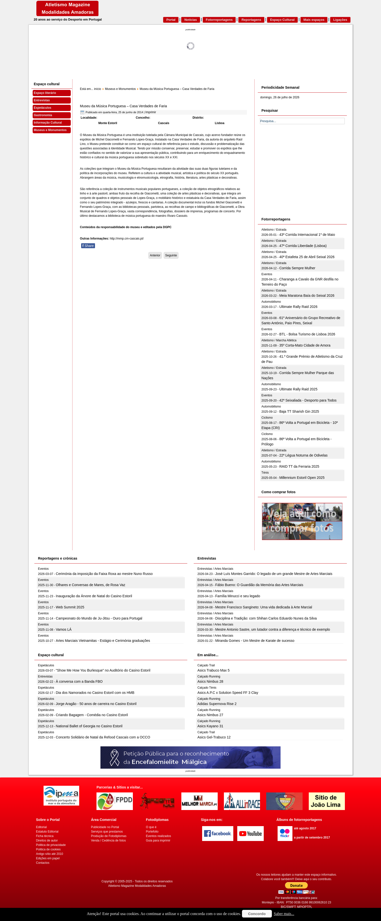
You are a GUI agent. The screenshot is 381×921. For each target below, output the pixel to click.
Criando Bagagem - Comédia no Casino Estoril (92, 715)
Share (88, 246)
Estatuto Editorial (47, 831)
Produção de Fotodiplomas (108, 836)
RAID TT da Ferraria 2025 (299, 466)
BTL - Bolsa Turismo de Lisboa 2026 (307, 334)
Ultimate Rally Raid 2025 (298, 389)
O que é (151, 827)
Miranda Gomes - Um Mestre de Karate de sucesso (254, 641)
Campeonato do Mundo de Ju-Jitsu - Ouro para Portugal (99, 618)
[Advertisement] (297, 176)
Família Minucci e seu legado (237, 596)
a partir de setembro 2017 (312, 837)
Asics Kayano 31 (210, 726)
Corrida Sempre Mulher (297, 268)
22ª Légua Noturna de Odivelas (303, 455)
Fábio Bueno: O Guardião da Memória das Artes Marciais (259, 585)
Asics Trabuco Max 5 (213, 670)
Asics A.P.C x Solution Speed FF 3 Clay (227, 693)
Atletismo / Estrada (274, 229)
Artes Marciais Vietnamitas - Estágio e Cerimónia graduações (103, 641)
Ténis (265, 472)
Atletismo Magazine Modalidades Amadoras (137, 886)
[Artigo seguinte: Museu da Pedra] (171, 255)
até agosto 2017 (305, 828)
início (97, 89)
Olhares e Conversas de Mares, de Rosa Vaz (90, 585)
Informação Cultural (48, 122)
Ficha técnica (45, 836)
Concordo (257, 914)
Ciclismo (267, 417)
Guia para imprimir (158, 840)
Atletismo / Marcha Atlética (279, 340)
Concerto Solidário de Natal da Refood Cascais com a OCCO (103, 737)
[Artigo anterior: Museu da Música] (155, 255)
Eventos (267, 274)
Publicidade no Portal (105, 827)
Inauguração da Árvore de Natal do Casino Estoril (94, 596)
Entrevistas (42, 100)
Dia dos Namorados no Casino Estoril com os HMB (95, 693)
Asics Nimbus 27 (210, 715)
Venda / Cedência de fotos (108, 840)
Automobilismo (271, 301)
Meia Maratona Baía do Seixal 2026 (306, 296)
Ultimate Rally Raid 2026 (298, 307)
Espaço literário (45, 93)
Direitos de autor (47, 840)
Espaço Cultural (282, 20)
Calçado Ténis (206, 687)
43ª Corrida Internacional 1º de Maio (307, 235)
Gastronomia (43, 115)
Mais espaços (314, 20)
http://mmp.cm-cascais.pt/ (127, 238)
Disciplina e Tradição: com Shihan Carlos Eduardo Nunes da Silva (266, 618)
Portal (170, 20)
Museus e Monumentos (50, 130)
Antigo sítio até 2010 (49, 854)
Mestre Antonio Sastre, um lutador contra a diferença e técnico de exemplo (272, 629)
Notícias (190, 20)
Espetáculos (42, 107)
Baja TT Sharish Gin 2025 (299, 411)
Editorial (41, 827)
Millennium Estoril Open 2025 (302, 478)
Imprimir (150, 112)
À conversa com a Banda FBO (79, 681)
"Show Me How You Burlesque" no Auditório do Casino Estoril (103, 670)
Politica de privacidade (51, 845)
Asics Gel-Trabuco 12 (214, 737)
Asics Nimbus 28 (210, 681)
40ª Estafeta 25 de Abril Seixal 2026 (306, 257)
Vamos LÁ (64, 629)
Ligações (340, 20)
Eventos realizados (158, 836)
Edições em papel (48, 858)
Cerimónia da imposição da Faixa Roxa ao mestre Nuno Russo (104, 574)
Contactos (42, 863)
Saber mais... (284, 914)
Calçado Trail (206, 665)
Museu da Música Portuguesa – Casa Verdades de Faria (123, 106)
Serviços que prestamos (107, 831)
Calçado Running (208, 676)
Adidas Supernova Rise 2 (217, 704)
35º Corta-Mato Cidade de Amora (305, 345)
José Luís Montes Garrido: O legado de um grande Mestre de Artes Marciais (273, 574)
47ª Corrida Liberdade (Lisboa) (303, 246)
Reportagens (251, 20)
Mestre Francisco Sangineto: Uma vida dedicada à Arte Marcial (263, 607)
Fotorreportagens (219, 20)
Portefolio (152, 831)
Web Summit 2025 (70, 607)
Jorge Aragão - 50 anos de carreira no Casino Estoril (96, 704)
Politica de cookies (48, 849)
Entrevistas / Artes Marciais (215, 568)
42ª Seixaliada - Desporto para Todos (307, 400)
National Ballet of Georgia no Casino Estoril (89, 726)
